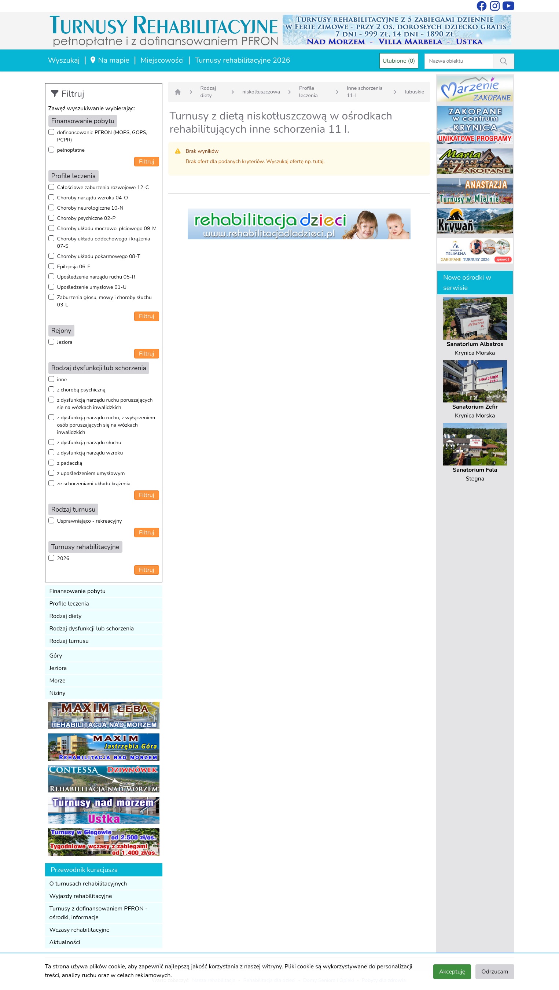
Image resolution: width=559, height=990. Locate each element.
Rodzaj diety (65, 616)
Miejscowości (162, 60)
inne (62, 379)
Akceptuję (452, 972)
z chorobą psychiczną (81, 389)
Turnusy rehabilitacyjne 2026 (242, 60)
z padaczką (69, 463)
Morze (57, 681)
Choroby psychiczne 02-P (86, 218)
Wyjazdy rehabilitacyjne (80, 896)
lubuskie (414, 91)
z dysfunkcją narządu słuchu (89, 442)
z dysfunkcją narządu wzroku (90, 452)
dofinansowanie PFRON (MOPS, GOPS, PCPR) (102, 136)
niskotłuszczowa (261, 91)
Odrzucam (494, 972)
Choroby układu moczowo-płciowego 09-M (107, 228)
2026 (63, 558)
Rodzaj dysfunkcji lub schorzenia (91, 629)
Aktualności (64, 942)
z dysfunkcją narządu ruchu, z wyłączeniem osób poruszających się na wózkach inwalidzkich (106, 425)
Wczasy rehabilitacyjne (79, 930)
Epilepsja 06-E (74, 266)
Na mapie (109, 60)
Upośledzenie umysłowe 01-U (92, 287)
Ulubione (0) (399, 61)
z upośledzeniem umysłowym (91, 473)
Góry (55, 656)
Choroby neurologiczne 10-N (90, 208)
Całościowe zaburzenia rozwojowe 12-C (103, 187)
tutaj (318, 161)
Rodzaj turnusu (69, 641)
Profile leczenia (69, 604)
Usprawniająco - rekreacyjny (89, 521)
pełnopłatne (71, 150)
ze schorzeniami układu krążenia (93, 483)
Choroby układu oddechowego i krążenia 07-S (103, 242)
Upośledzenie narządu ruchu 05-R (96, 276)
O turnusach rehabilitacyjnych (88, 884)
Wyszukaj (64, 60)
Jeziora (65, 342)
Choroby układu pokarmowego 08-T (98, 256)
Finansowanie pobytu (77, 591)
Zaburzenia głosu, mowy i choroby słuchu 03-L (104, 301)
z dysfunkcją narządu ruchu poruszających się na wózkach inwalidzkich (105, 404)
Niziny (57, 693)
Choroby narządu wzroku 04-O (92, 197)
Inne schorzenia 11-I (365, 92)
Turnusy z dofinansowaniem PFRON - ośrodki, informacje (98, 913)
